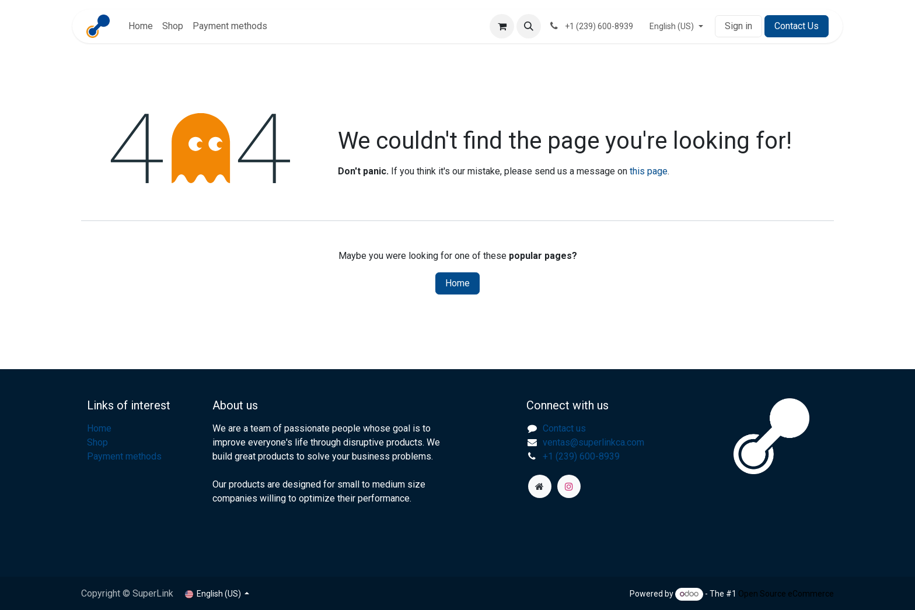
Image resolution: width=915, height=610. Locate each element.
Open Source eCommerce (786, 593)
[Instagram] (569, 486)
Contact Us (796, 25)
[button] (528, 26)
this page (649, 171)
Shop (97, 442)
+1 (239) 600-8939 (581, 456)
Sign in (738, 25)
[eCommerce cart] (502, 26)
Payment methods (124, 456)
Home (457, 283)
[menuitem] (141, 26)
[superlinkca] (539, 486)
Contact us (564, 428)
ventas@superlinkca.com (593, 442)
